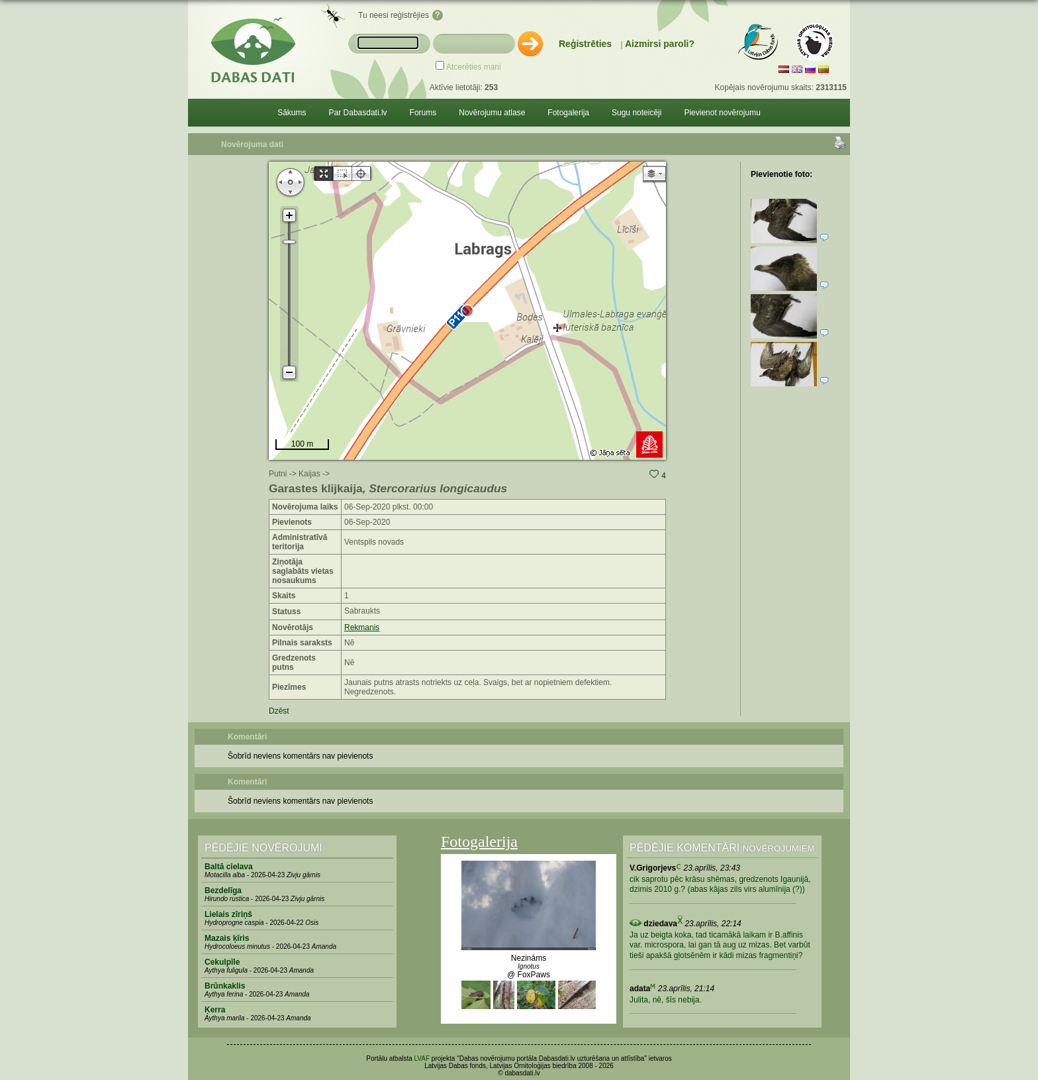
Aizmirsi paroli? (659, 43)
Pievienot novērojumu (722, 112)
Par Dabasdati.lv (358, 112)
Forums (423, 112)
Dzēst (279, 711)
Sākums (291, 112)
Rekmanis (361, 627)
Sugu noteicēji (636, 112)
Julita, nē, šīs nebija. (666, 999)
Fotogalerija (568, 112)
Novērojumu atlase (492, 112)
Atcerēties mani (473, 67)
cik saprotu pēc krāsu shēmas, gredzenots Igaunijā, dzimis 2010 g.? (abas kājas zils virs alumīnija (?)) (720, 884)
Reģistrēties (585, 43)
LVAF (422, 1058)
